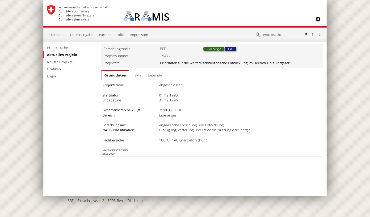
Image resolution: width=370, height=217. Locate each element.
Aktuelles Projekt (62, 54)
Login (51, 76)
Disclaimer (135, 200)
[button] (318, 19)
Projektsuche (57, 47)
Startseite (56, 34)
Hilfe (120, 34)
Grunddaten (115, 75)
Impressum (139, 34)
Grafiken (54, 69)
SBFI (71, 200)
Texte (137, 75)
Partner (105, 34)
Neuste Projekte (60, 62)
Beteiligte (155, 75)
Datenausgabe (81, 34)
